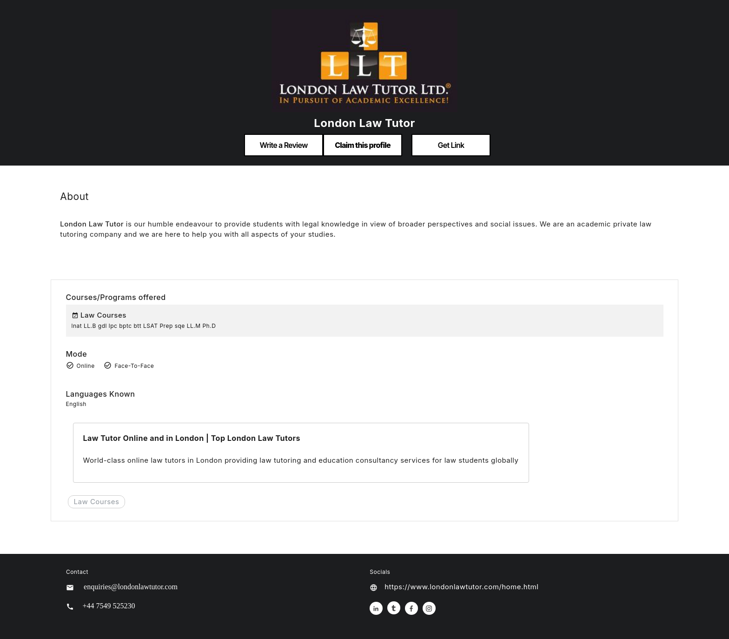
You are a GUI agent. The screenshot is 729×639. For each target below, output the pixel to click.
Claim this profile (363, 145)
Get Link (451, 145)
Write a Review (283, 145)
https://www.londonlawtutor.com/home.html (461, 586)
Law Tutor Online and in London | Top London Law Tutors (191, 438)
